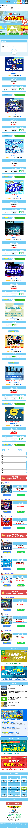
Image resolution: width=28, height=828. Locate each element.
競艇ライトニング (9, 483)
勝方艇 (6, 614)
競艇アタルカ (14, 73)
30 (18, 449)
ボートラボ (14, 278)
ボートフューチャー (9, 597)
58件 (20, 116)
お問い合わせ (16, 824)
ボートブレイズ (14, 196)
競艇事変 (7, 540)
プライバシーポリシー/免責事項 (10, 824)
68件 (20, 239)
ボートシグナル (14, 114)
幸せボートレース (14, 423)
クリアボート (14, 155)
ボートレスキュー (9, 516)
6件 (20, 157)
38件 (20, 280)
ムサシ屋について (21, 824)
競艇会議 (14, 237)
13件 (20, 351)
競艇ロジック (14, 349)
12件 (20, 198)
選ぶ (5, 47)
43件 (20, 75)
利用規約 (4, 823)
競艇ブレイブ (8, 630)
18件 (20, 425)
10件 (20, 384)
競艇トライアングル (9, 573)
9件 (20, 319)
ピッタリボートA (14, 318)
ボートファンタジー (14, 382)
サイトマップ (26, 824)
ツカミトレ (7, 556)
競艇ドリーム (8, 499)
